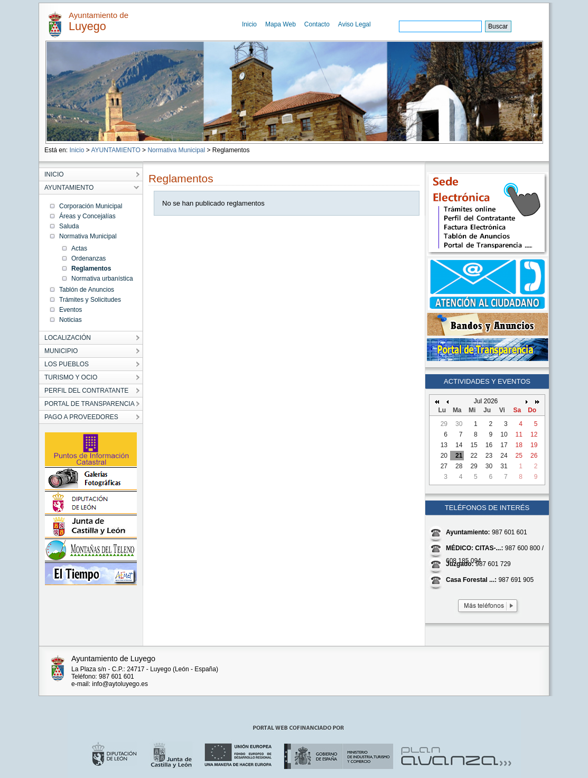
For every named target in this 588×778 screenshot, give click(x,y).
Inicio (249, 24)
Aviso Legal (354, 24)
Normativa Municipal (176, 150)
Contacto (317, 24)
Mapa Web (280, 24)
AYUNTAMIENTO (115, 150)
